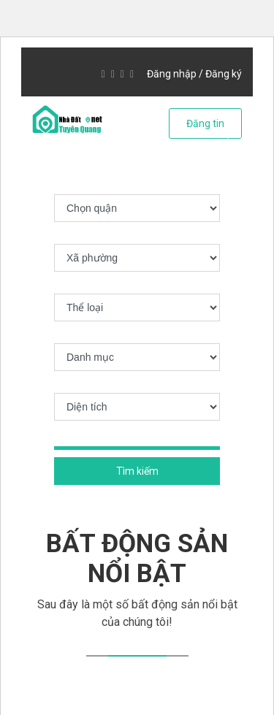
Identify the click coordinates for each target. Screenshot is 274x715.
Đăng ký (223, 74)
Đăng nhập (172, 74)
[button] (38, 150)
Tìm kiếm (137, 471)
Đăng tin (205, 123)
